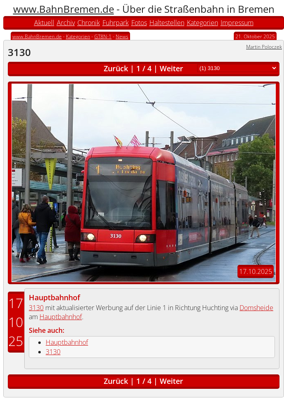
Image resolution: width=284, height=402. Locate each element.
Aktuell (44, 22)
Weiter (171, 68)
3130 (36, 307)
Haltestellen (166, 22)
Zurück (116, 68)
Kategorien (202, 22)
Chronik (88, 22)
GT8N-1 (103, 36)
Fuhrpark (115, 22)
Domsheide (256, 307)
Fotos (139, 22)
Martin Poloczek (264, 46)
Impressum (237, 22)
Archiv (66, 22)
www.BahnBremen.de (63, 9)
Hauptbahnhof (54, 297)
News (122, 36)
